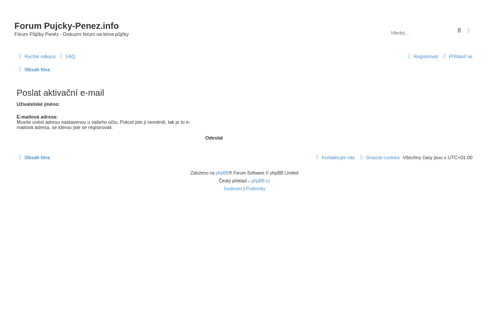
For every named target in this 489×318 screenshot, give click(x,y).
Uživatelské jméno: (38, 104)
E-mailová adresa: (37, 116)
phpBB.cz (260, 180)
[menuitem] (67, 56)
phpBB (222, 173)
